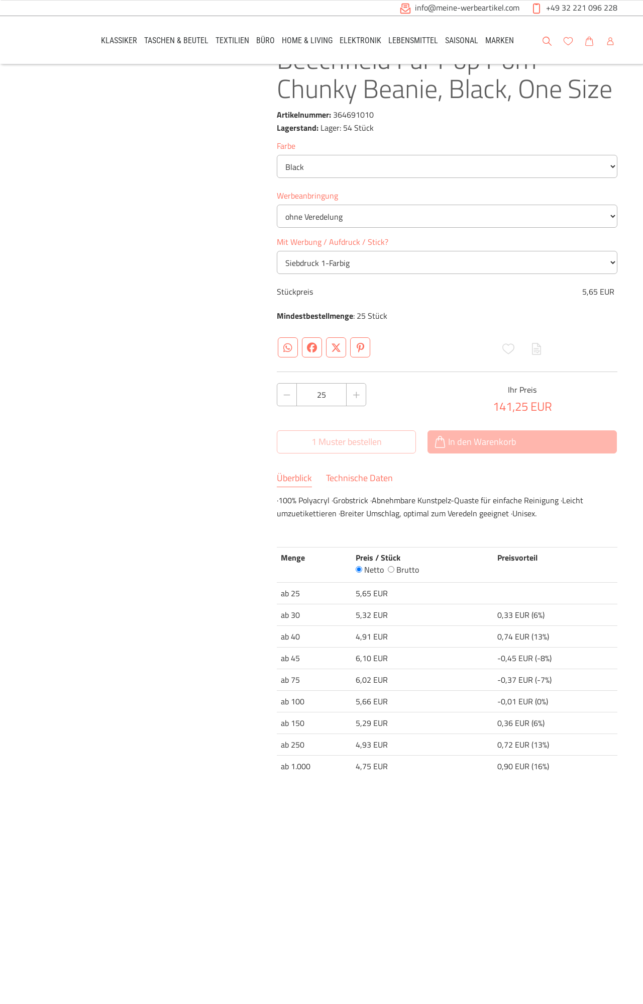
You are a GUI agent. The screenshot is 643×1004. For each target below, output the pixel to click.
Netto (370, 605)
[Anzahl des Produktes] (321, 430)
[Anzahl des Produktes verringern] (287, 430)
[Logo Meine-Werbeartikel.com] (51, 41)
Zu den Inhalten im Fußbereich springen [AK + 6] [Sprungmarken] (0, 0)
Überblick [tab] (294, 513)
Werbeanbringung (307, 231)
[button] (626, 40)
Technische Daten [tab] (359, 513)
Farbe (286, 181)
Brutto (403, 605)
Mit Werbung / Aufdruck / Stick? (332, 277)
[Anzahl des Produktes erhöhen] (356, 430)
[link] (119, 40)
